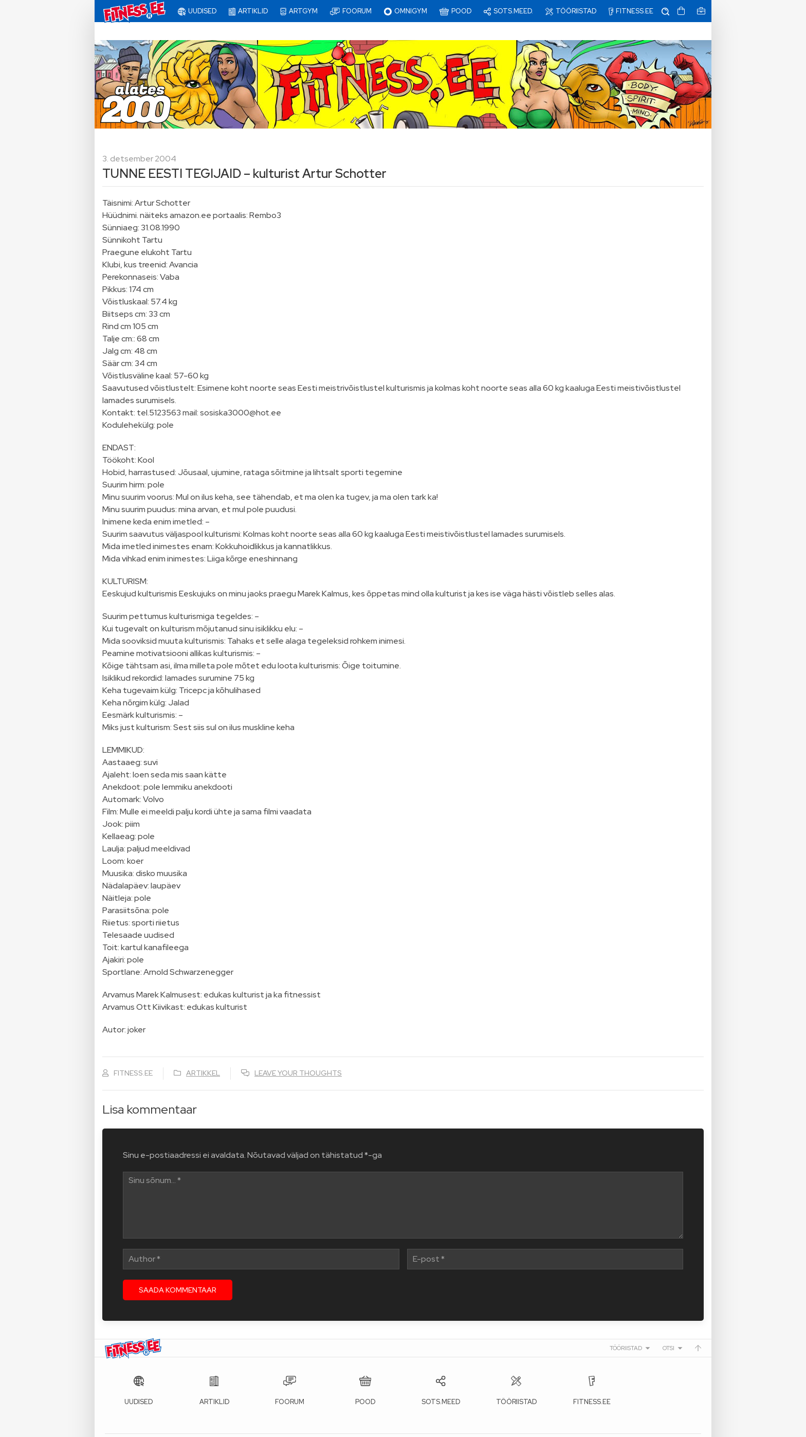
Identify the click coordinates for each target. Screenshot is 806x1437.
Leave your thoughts (298, 1055)
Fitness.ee (198, 1426)
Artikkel (203, 1055)
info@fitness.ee (336, 1426)
